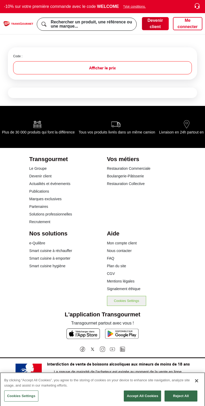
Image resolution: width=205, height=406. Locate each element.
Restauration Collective (126, 184)
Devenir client (40, 176)
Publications (39, 191)
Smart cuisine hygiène (47, 266)
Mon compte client (122, 243)
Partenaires (38, 206)
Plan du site (116, 266)
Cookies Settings (126, 301)
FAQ (110, 258)
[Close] (196, 383)
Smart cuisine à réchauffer (50, 251)
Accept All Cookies (142, 398)
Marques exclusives (45, 199)
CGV (111, 273)
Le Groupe (38, 168)
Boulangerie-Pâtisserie (125, 176)
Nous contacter (119, 251)
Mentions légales (121, 281)
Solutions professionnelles (50, 214)
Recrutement (39, 222)
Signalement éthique (124, 289)
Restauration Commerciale (129, 168)
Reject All (181, 398)
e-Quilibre (37, 243)
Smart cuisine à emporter (49, 258)
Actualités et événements (49, 184)
